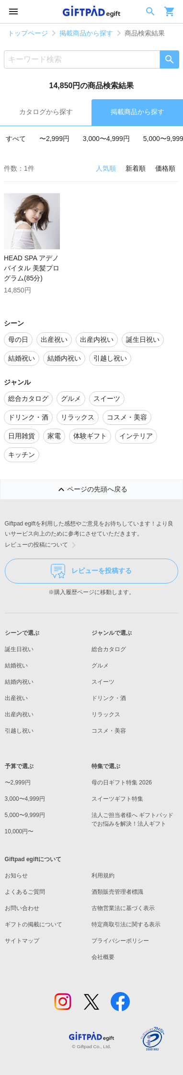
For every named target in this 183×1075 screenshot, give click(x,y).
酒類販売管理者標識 (117, 891)
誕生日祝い (19, 649)
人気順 (106, 168)
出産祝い (16, 698)
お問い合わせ (22, 908)
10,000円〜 (19, 831)
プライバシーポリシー (120, 940)
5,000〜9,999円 (25, 815)
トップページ (28, 33)
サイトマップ (22, 940)
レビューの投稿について (42, 545)
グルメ (100, 665)
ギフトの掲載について (33, 924)
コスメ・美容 (109, 730)
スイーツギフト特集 (117, 798)
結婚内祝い (19, 681)
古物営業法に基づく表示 (123, 908)
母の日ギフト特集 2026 (122, 782)
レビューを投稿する (91, 571)
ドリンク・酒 (109, 698)
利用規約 (103, 875)
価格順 (165, 168)
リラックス (106, 714)
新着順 (136, 168)
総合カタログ (109, 649)
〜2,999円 (54, 138)
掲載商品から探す (86, 33)
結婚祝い (16, 665)
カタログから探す (46, 112)
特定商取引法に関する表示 (126, 924)
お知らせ (16, 875)
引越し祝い (19, 730)
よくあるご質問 (25, 891)
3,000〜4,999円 (106, 138)
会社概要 (103, 957)
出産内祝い (19, 714)
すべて (16, 138)
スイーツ (103, 681)
